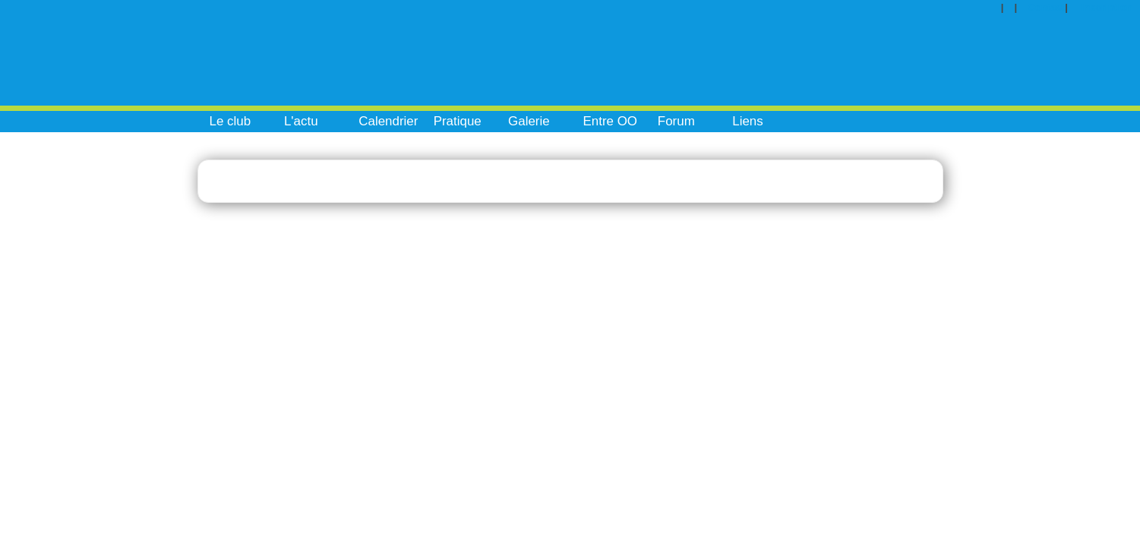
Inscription (1107, 7)
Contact (1046, 7)
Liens (747, 121)
